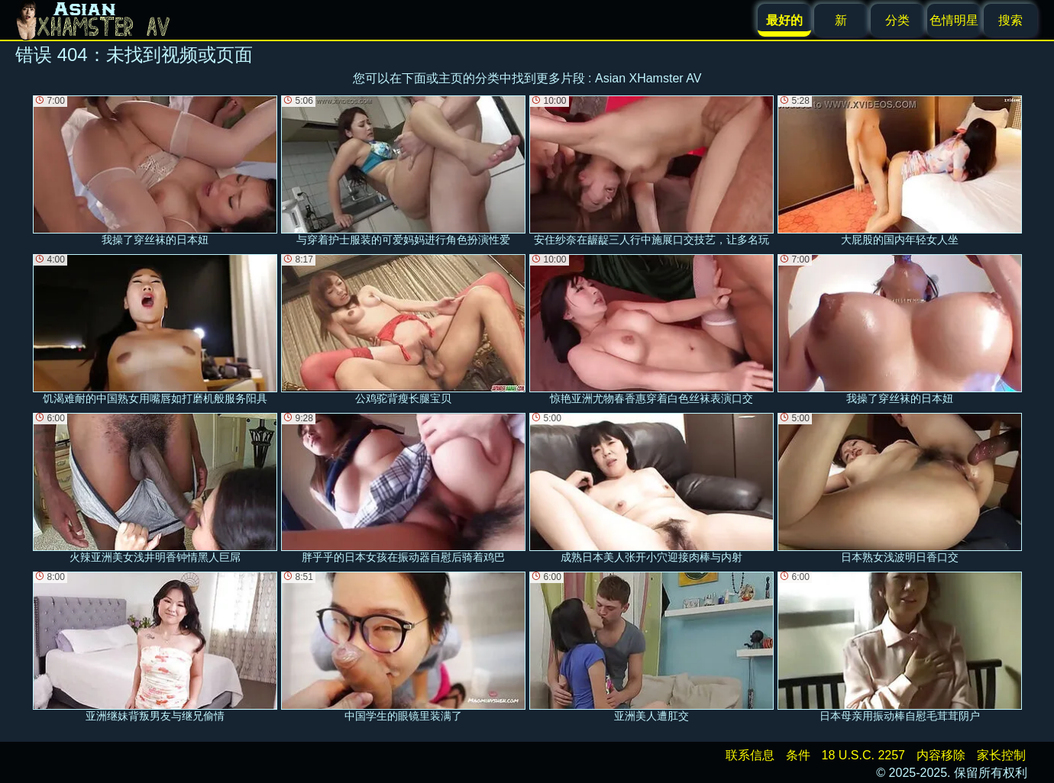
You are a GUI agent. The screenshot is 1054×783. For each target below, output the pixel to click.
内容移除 (941, 755)
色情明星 (954, 20)
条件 (798, 755)
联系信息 (750, 755)
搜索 (1010, 20)
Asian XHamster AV (648, 78)
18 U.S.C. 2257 (863, 755)
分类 (897, 20)
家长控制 (1001, 755)
